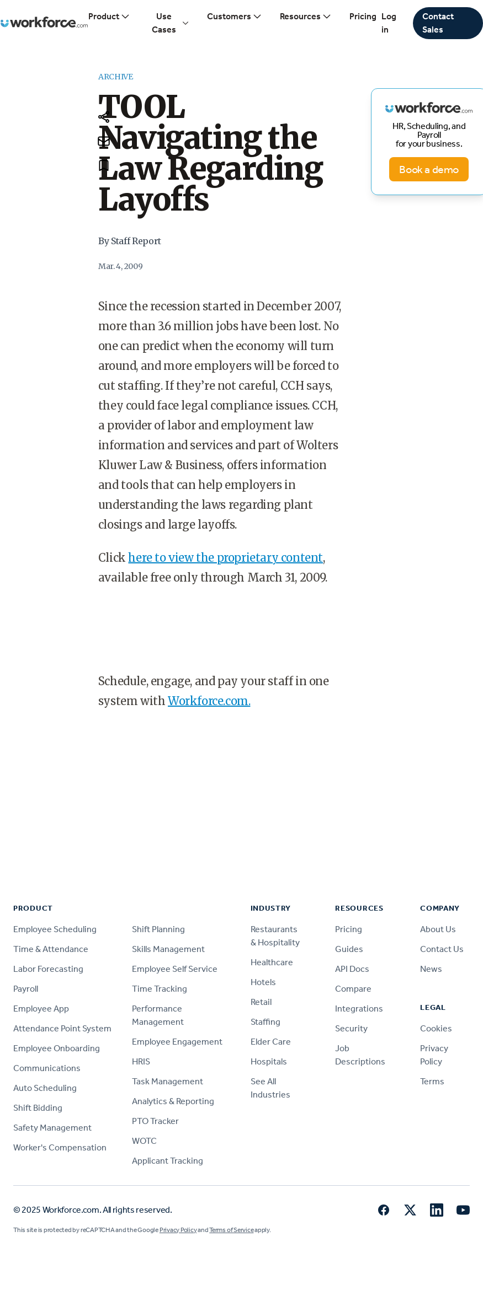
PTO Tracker (155, 1121)
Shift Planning (158, 929)
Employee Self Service (174, 969)
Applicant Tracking (167, 1160)
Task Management (167, 1081)
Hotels (263, 982)
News (431, 969)
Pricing (362, 16)
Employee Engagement (177, 1041)
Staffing (265, 1022)
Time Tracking (159, 988)
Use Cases (170, 23)
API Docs (352, 969)
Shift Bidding (37, 1108)
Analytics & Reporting (173, 1101)
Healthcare (272, 962)
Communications (47, 1068)
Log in (388, 23)
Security (351, 1028)
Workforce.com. (209, 701)
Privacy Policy (178, 1230)
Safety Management (52, 1127)
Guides (349, 949)
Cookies (436, 1028)
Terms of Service (231, 1230)
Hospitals (269, 1061)
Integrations (359, 1008)
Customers (234, 16)
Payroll (25, 988)
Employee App (41, 1008)
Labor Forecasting (48, 969)
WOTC (144, 1141)
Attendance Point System (62, 1028)
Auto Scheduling (45, 1088)
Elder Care (271, 1041)
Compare (353, 988)
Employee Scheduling (55, 929)
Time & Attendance (50, 949)
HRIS (141, 1061)
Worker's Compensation (60, 1147)
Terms (432, 1081)
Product (109, 16)
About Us (438, 929)
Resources (306, 16)
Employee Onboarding (56, 1048)
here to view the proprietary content (225, 557)
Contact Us (442, 949)
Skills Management (168, 949)
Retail (261, 1002)
